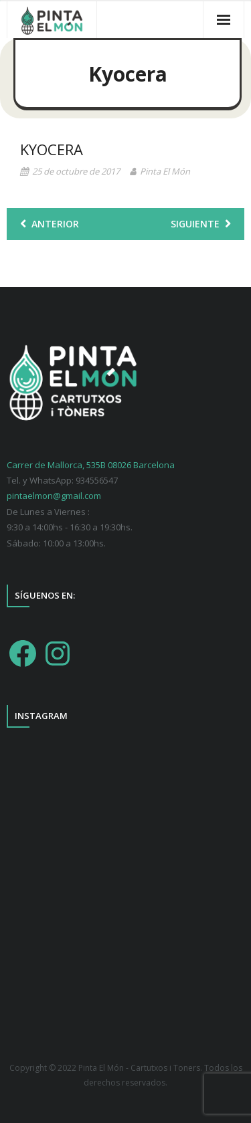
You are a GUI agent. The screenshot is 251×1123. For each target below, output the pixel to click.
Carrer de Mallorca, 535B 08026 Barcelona (91, 465)
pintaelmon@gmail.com (54, 496)
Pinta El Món (165, 171)
